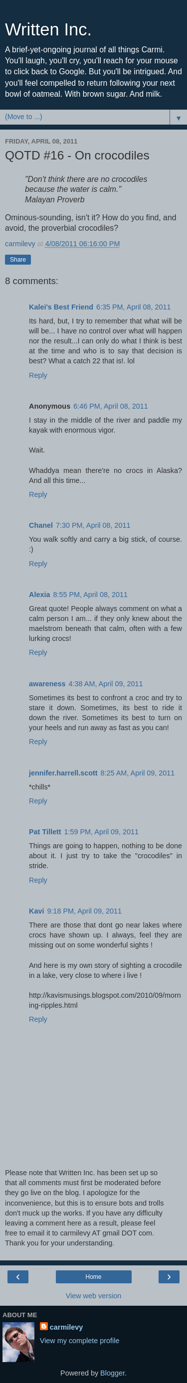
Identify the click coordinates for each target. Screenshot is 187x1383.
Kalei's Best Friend (61, 307)
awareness (47, 684)
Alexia (39, 595)
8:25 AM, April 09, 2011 (138, 773)
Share (18, 259)
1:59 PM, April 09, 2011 (101, 832)
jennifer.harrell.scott (63, 773)
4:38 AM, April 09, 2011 (106, 684)
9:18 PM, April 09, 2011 (84, 911)
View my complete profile (80, 1341)
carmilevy (66, 1327)
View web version (94, 1296)
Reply (38, 375)
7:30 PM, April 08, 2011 (93, 525)
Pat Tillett (45, 832)
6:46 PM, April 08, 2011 (110, 406)
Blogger (112, 1373)
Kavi (36, 911)
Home (93, 1276)
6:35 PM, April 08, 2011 (133, 307)
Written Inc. (48, 29)
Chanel (41, 525)
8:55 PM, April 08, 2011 (90, 595)
